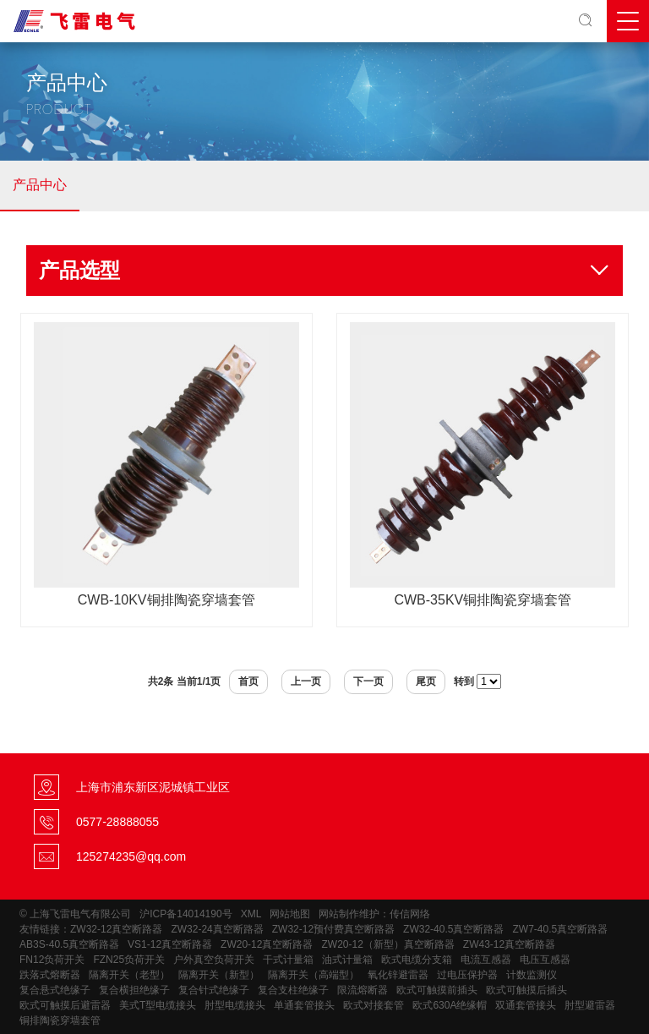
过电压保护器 (467, 975)
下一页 (368, 681)
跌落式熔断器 (49, 975)
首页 (248, 681)
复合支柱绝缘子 (293, 990)
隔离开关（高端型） (313, 975)
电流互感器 (486, 960)
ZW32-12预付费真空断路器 (333, 929)
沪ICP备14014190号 (185, 914)
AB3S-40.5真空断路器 (69, 944)
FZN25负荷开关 (129, 960)
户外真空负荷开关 (213, 960)
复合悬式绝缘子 (54, 990)
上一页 (306, 681)
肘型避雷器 (589, 1005)
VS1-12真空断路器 (170, 944)
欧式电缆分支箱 (416, 960)
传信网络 (410, 914)
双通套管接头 (525, 1005)
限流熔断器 (362, 990)
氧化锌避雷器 (398, 975)
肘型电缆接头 (235, 1005)
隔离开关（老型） (129, 975)
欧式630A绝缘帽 (449, 1005)
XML (251, 914)
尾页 (426, 681)
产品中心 (40, 185)
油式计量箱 (347, 960)
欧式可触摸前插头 (436, 990)
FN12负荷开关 (52, 960)
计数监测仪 (531, 975)
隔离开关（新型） (218, 975)
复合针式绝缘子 (213, 990)
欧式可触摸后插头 (526, 990)
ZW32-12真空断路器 (116, 929)
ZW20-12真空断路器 (267, 944)
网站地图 (290, 914)
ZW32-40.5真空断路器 (453, 929)
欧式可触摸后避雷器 (65, 1005)
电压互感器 (545, 960)
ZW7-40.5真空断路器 (560, 929)
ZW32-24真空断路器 (217, 929)
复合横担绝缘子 (134, 990)
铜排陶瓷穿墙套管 (60, 1020)
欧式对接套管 (373, 1005)
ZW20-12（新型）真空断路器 (387, 944)
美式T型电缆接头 (157, 1005)
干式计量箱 (288, 960)
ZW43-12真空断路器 (509, 944)
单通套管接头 (304, 1005)
